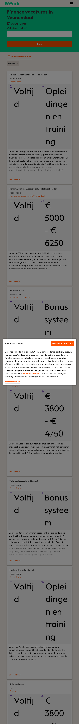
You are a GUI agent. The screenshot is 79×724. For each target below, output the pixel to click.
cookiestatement (31, 373)
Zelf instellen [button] (12, 382)
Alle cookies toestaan (62, 343)
